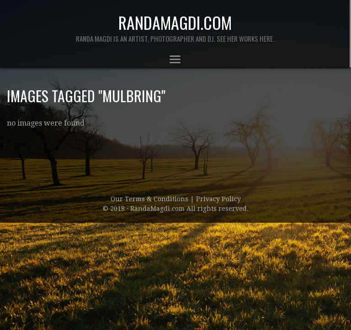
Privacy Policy (218, 199)
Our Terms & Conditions (150, 199)
